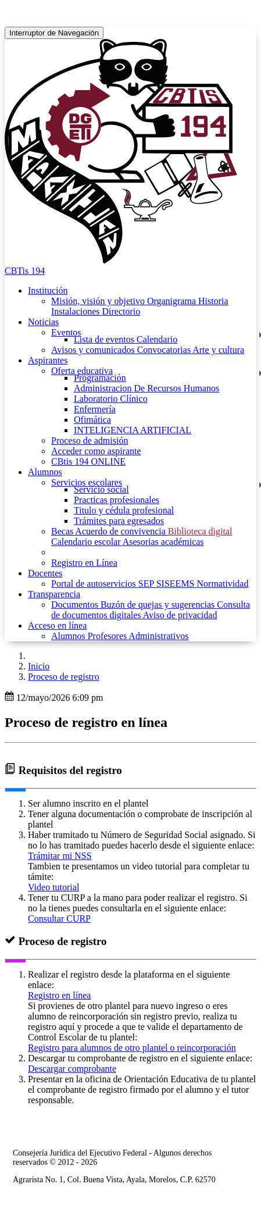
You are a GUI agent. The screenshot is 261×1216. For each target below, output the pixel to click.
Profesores (108, 636)
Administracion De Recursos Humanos (146, 388)
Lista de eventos (105, 339)
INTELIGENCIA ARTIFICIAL (132, 430)
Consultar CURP (59, 918)
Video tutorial (53, 887)
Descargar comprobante (72, 1069)
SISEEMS (176, 584)
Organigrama (172, 301)
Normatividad (223, 584)
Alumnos (69, 636)
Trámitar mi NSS (60, 856)
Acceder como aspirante (96, 451)
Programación (100, 378)
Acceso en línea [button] (57, 625)
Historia (213, 301)
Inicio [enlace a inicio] (38, 666)
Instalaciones (76, 311)
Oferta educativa (82, 371)
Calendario (157, 339)
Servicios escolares (86, 482)
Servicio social (101, 489)
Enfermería (95, 409)
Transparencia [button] (54, 594)
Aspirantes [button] (47, 360)
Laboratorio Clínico (111, 399)
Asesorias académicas (163, 542)
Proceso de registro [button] (63, 677)
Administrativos (158, 636)
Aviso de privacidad (180, 615)
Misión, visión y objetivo (99, 301)
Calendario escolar (87, 542)
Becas (63, 531)
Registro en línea (59, 995)
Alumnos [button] (45, 472)
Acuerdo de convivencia (121, 531)
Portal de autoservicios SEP (103, 584)
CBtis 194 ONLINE (88, 461)
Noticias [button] (43, 322)
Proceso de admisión (89, 440)
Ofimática (92, 420)
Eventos (66, 332)
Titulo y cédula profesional (124, 510)
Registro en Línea (84, 563)
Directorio (121, 311)
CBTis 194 (25, 271)
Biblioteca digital (200, 531)
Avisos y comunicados (94, 350)
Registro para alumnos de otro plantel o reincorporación (132, 1048)
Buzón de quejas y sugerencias (159, 604)
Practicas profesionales (116, 500)
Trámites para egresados (119, 521)
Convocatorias (165, 350)
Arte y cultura (218, 350)
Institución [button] (47, 290)
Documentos (76, 604)
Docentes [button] (45, 573)
